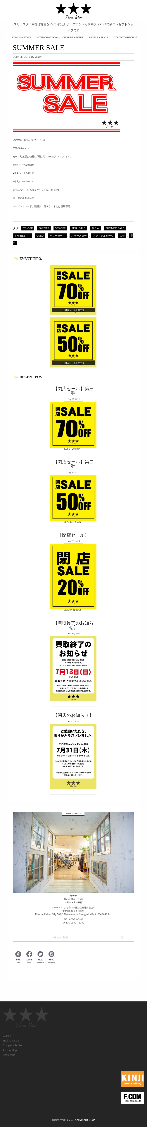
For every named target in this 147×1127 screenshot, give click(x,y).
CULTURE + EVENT (72, 37)
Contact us (9, 1055)
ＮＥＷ (95, 228)
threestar (22, 235)
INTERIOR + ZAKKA (47, 37)
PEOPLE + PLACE (98, 37)
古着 (122, 235)
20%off (27, 228)
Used (40, 235)
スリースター (79, 235)
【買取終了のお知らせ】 (73, 625)
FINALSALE (78, 228)
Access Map (10, 1050)
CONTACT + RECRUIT (125, 37)
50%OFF (60, 228)
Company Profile (12, 1045)
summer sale (114, 228)
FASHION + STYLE (21, 37)
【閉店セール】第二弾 (73, 363)
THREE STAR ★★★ (62, 1120)
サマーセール (57, 235)
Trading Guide (11, 1040)
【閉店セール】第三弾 (73, 310)
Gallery (7, 1035)
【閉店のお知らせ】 (73, 715)
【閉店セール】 (73, 535)
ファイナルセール (103, 235)
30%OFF (44, 228)
